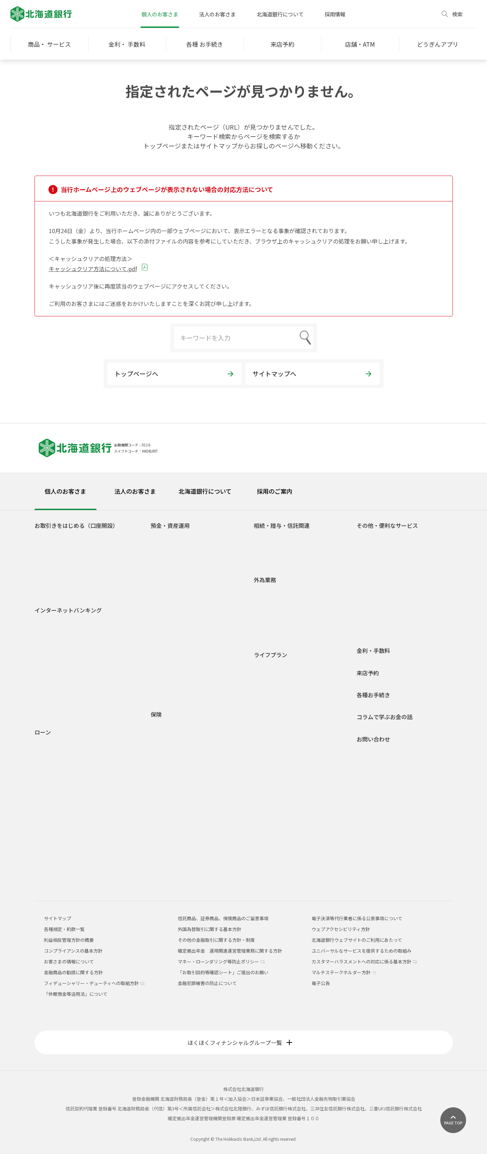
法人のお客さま (217, 14)
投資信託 (165, 635)
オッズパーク (375, 588)
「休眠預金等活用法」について (75, 994)
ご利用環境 (51, 690)
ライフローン (53, 796)
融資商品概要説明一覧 (62, 867)
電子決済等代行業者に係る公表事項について (357, 918)
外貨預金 (165, 656)
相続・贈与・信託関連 (282, 525)
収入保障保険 (169, 747)
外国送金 (268, 593)
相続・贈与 (270, 738)
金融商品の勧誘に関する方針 (73, 972)
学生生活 (268, 667)
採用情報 (335, 14)
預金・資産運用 (170, 525)
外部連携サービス (380, 568)
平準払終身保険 (172, 787)
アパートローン (55, 827)
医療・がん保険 (172, 727)
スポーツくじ (375, 578)
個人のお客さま (160, 14)
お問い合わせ (373, 739)
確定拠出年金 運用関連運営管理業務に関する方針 (230, 950)
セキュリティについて (62, 700)
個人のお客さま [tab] (65, 491)
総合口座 (165, 548)
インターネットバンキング (68, 610)
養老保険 (165, 797)
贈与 (263, 548)
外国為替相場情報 (277, 623)
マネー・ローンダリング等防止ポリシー (221, 961)
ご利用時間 (51, 650)
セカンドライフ (275, 728)
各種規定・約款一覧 (60, 877)
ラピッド (49, 837)
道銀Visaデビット (58, 588)
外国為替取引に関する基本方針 (209, 929)
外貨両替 (268, 613)
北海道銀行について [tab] (204, 491)
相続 (263, 538)
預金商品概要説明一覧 (178, 625)
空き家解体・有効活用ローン (69, 847)
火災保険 (53, 754)
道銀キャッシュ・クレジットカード (398, 629)
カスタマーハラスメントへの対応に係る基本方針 (364, 961)
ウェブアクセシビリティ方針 (341, 929)
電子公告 (321, 983)
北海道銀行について (280, 14)
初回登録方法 (53, 640)
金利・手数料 (373, 650)
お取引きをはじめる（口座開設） (76, 525)
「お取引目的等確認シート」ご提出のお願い (223, 972)
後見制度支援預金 (174, 568)
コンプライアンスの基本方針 (73, 950)
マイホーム (270, 718)
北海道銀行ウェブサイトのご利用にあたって (357, 940)
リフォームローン (58, 786)
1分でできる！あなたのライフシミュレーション (200, 679)
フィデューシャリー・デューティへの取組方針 (94, 983)
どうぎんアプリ (56, 548)
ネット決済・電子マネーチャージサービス (405, 548)
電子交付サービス (58, 670)
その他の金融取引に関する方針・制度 (216, 940)
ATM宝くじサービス (382, 538)
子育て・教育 (273, 708)
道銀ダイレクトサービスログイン (65, 626)
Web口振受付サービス (385, 558)
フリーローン (53, 806)
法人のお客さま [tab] (135, 491)
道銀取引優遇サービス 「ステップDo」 (80, 568)
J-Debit (370, 619)
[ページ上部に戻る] (453, 1120)
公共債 (163, 646)
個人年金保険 (169, 757)
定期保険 (165, 767)
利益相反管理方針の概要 (69, 940)
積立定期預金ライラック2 (182, 615)
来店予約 (368, 673)
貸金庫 (369, 598)
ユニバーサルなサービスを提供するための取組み (361, 950)
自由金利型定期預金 (176, 595)
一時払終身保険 (172, 777)
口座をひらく (53, 538)
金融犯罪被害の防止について (207, 983)
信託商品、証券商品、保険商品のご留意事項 (223, 918)
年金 (366, 609)
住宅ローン (51, 744)
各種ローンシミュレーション (69, 857)
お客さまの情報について (69, 961)
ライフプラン (270, 655)
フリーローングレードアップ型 (75, 815)
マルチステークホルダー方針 (344, 972)
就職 (263, 677)
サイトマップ (57, 918)
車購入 (266, 687)
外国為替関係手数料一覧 (284, 633)
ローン (43, 732)
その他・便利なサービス (387, 525)
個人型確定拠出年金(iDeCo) (184, 666)
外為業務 (265, 580)
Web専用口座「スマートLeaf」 (72, 558)
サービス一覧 (53, 660)
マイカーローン (55, 765)
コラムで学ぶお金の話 (384, 717)
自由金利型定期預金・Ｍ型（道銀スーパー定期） (199, 581)
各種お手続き (373, 695)
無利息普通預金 (172, 558)
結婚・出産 (270, 697)
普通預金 (165, 538)
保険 (156, 714)
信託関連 (268, 558)
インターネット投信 (60, 680)
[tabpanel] (244, 697)
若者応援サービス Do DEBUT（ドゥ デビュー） (88, 578)
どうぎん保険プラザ (176, 828)
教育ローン (51, 775)
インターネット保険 (176, 818)
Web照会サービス (58, 710)
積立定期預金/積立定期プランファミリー (197, 605)
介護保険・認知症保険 (178, 737)
